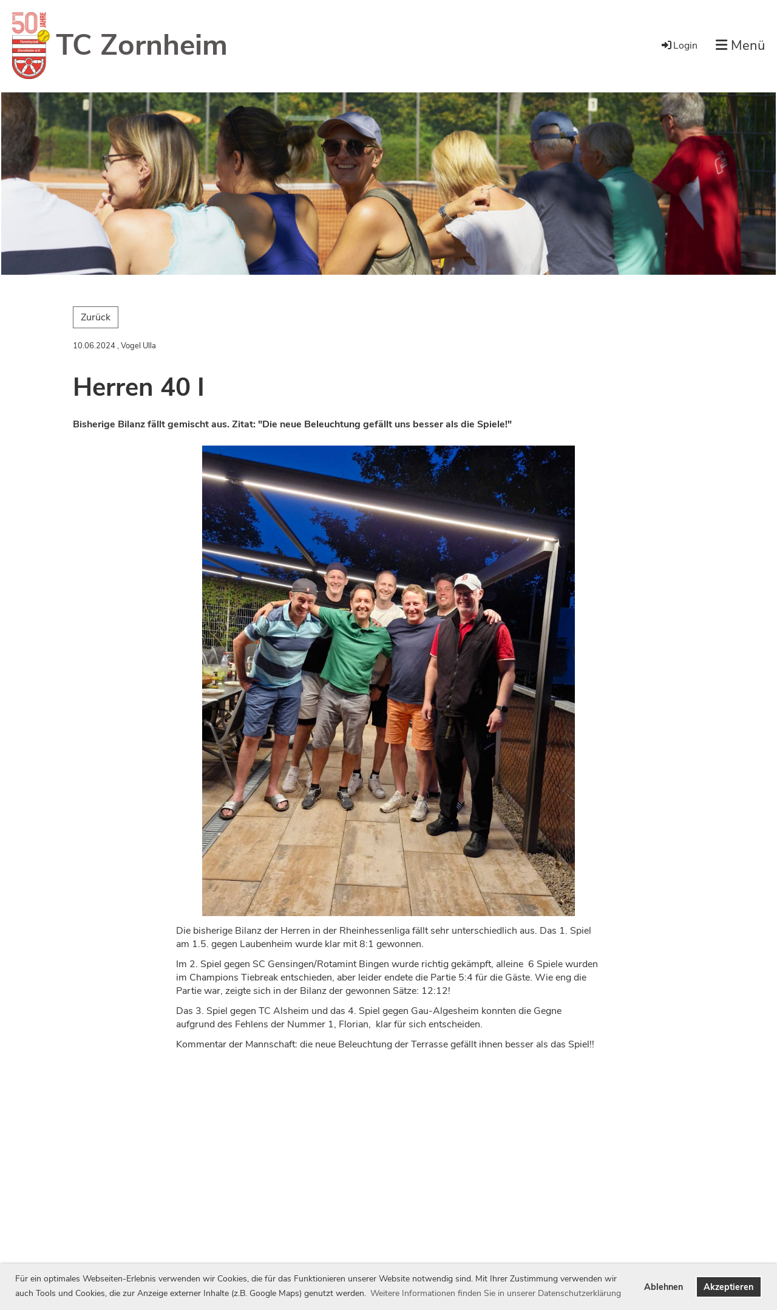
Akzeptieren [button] (728, 1287)
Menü (740, 45)
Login (678, 45)
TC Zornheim (142, 45)
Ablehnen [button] (663, 1287)
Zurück (95, 317)
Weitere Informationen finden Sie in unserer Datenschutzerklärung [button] (495, 1293)
